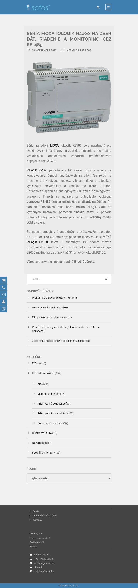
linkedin (39, 567)
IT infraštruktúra (42, 433)
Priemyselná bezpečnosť (52, 403)
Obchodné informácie (45, 515)
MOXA (54, 145)
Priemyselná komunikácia (52, 413)
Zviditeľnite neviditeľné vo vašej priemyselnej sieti (61, 340)
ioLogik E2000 (37, 242)
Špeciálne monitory (43, 452)
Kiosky (41, 383)
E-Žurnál (37, 363)
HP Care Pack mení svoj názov (50, 307)
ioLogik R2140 (37, 170)
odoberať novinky (44, 571)
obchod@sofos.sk (44, 563)
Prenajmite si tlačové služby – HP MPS (55, 297)
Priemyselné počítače (50, 423)
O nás (36, 511)
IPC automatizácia (43, 373)
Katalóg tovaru (41, 554)
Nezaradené (39, 442)
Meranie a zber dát (48, 393)
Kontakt (37, 519)
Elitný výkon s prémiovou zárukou (52, 317)
